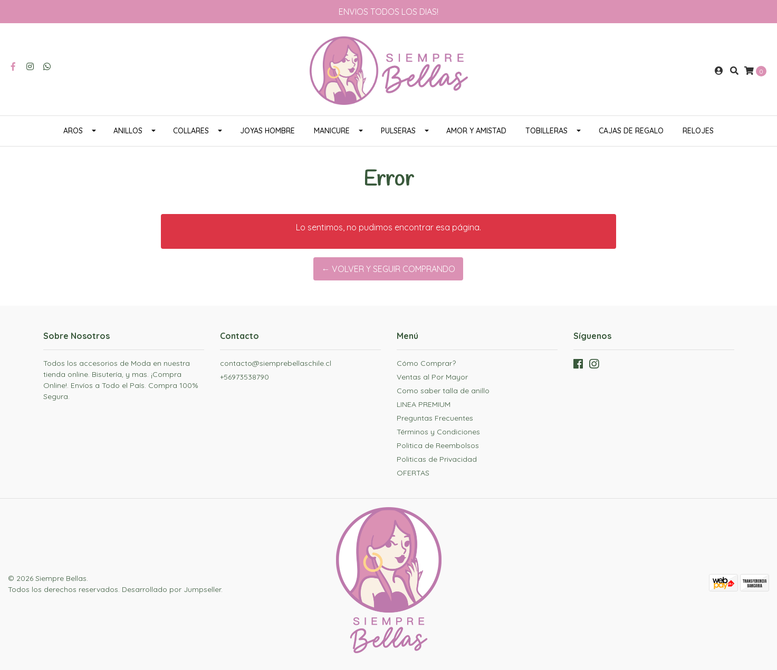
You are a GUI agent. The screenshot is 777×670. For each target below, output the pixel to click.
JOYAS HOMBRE (267, 130)
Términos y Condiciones (438, 431)
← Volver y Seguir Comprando (388, 269)
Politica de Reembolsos (438, 445)
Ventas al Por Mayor (432, 377)
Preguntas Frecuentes (435, 418)
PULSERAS (398, 130)
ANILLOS (127, 130)
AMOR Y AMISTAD (476, 130)
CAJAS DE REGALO (631, 130)
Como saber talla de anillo (443, 390)
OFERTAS (413, 473)
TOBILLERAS (546, 130)
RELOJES (698, 130)
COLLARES (191, 130)
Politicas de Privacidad (437, 459)
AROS (73, 130)
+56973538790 (244, 377)
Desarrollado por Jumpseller (171, 589)
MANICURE (332, 130)
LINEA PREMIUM (423, 404)
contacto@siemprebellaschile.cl (275, 363)
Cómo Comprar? (426, 363)
